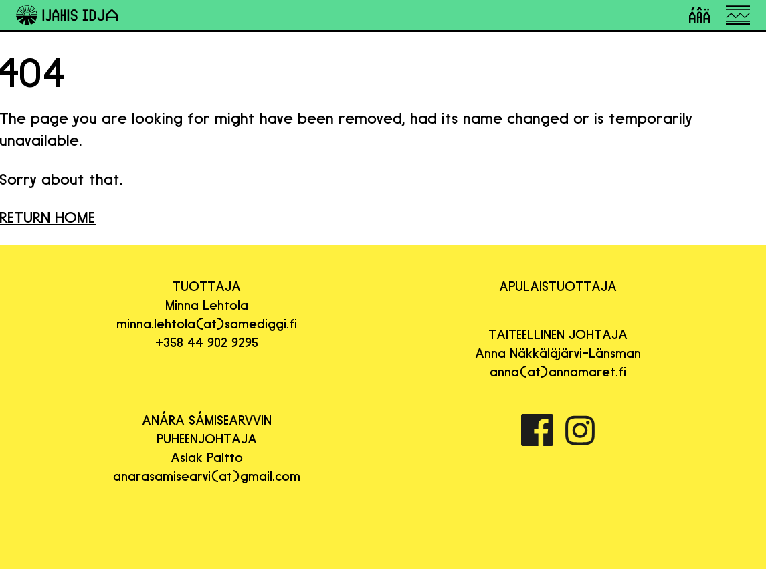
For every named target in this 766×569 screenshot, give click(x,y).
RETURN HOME (48, 217)
